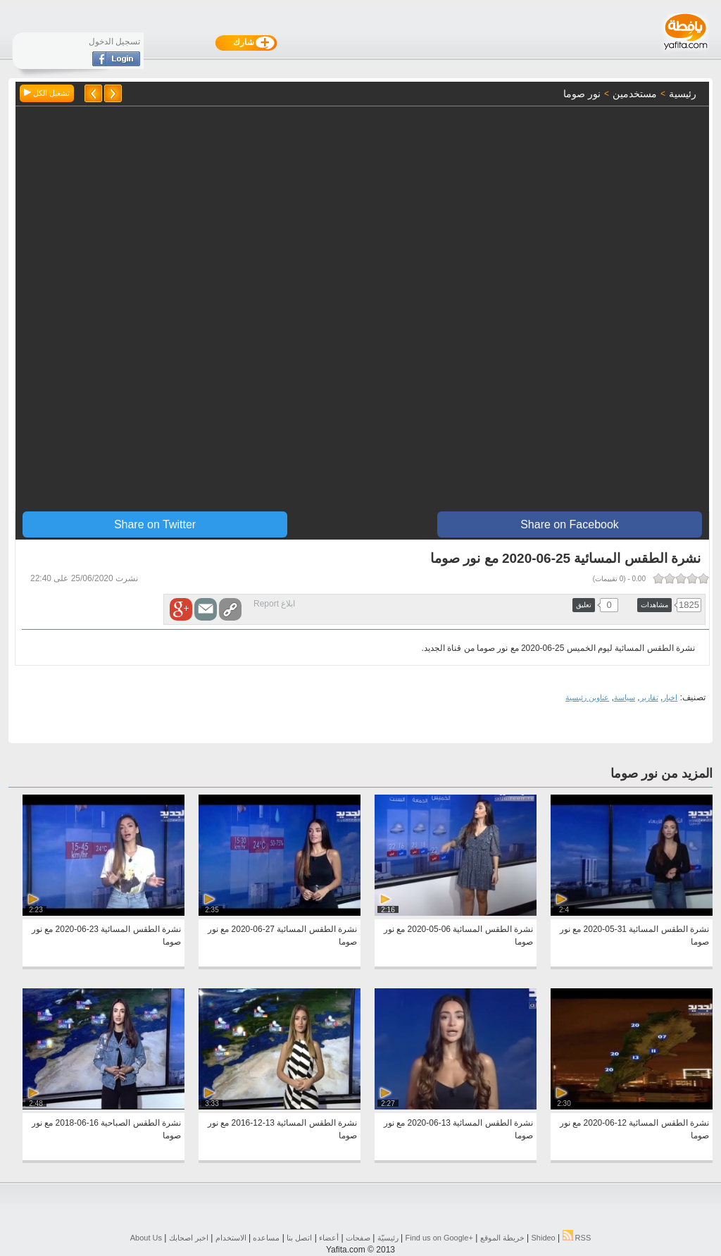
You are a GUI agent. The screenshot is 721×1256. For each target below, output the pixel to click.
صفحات (358, 1237)
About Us (146, 1237)
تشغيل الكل (47, 93)
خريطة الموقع (502, 1237)
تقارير (649, 697)
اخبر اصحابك (188, 1237)
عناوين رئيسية (587, 697)
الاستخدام (230, 1237)
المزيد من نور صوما (661, 773)
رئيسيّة (388, 1237)
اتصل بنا (299, 1237)
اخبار (670, 697)
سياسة (624, 697)
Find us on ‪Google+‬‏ (439, 1237)
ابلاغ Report (274, 604)
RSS (577, 1237)
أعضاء (329, 1237)
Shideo (543, 1237)
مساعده (266, 1237)
